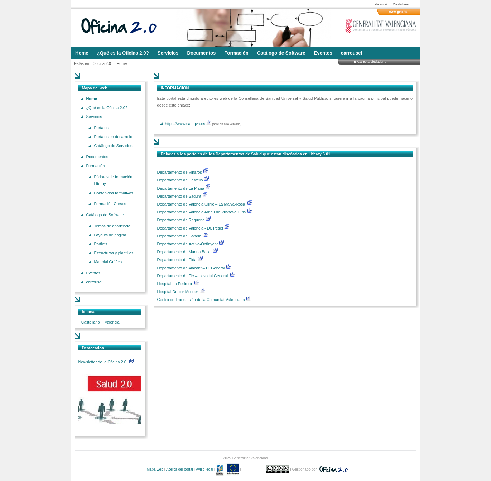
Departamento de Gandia (180, 236)
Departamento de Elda (177, 260)
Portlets (100, 243)
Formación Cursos (110, 204)
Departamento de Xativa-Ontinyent (187, 244)
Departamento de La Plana (184, 188)
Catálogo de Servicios (113, 145)
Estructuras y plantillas (113, 253)
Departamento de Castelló (180, 180)
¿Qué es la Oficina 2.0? (106, 107)
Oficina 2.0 (101, 63)
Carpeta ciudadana (371, 61)
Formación (95, 165)
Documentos (97, 156)
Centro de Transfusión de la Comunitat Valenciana (201, 299)
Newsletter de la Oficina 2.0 (105, 362)
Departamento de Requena (181, 220)
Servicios (94, 116)
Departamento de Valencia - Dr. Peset (190, 228)
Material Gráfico (108, 262)
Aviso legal (204, 469)
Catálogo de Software (105, 214)
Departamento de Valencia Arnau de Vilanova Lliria (202, 212)
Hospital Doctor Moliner (177, 291)
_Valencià (380, 4)
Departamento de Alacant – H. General (191, 268)
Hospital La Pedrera (174, 284)
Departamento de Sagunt (179, 196)
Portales (101, 127)
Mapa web (155, 469)
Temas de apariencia (112, 225)
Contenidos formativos (113, 192)
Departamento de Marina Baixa (185, 252)
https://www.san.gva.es (185, 124)
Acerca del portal (179, 469)
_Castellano (400, 4)
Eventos (93, 273)
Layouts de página (110, 234)
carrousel (94, 282)
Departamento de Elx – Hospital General (193, 276)
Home (122, 63)
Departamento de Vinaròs (179, 172)
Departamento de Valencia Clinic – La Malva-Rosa (201, 204)
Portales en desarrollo (113, 136)
